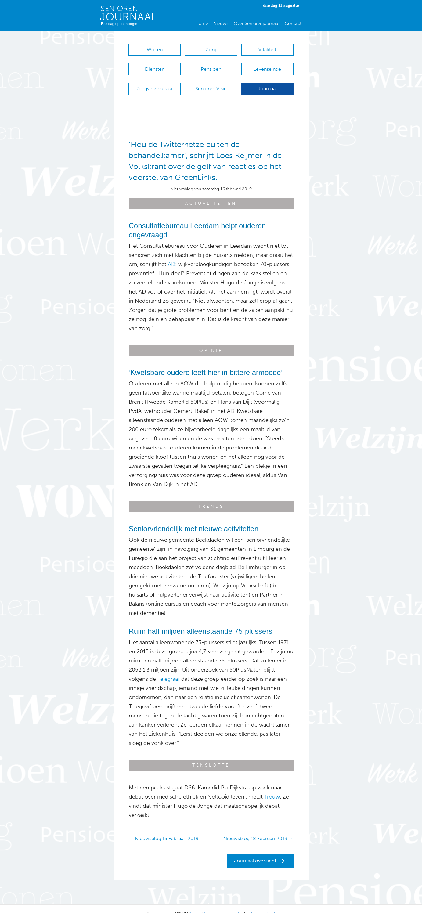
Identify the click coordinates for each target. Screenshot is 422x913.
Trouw (272, 787)
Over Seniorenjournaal (257, 23)
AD (171, 255)
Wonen (155, 49)
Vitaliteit (267, 49)
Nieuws (221, 23)
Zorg (211, 49)
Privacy (195, 904)
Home (201, 23)
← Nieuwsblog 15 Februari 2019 (164, 829)
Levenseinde (267, 66)
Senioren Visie (211, 82)
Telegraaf (168, 669)
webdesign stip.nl (260, 904)
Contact (293, 23)
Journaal (267, 82)
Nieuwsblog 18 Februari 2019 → (258, 829)
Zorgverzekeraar (154, 82)
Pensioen (211, 66)
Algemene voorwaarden (223, 904)
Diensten (154, 66)
